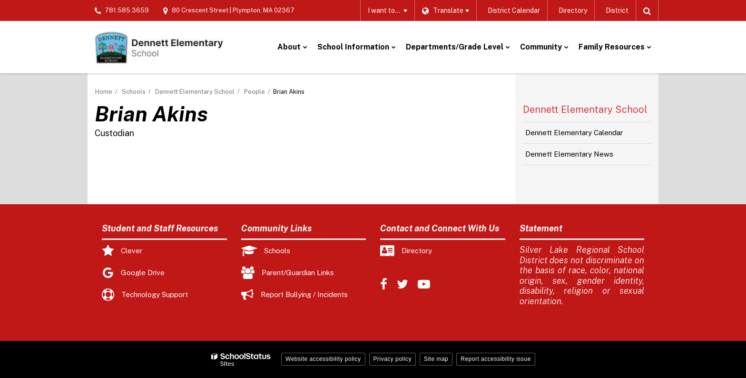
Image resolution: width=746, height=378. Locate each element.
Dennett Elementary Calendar (574, 133)
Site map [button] (436, 359)
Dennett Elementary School (195, 91)
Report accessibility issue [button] (496, 359)
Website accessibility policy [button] (323, 359)
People (254, 91)
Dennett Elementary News (569, 154)
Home (103, 91)
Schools (134, 91)
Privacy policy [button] (392, 359)
